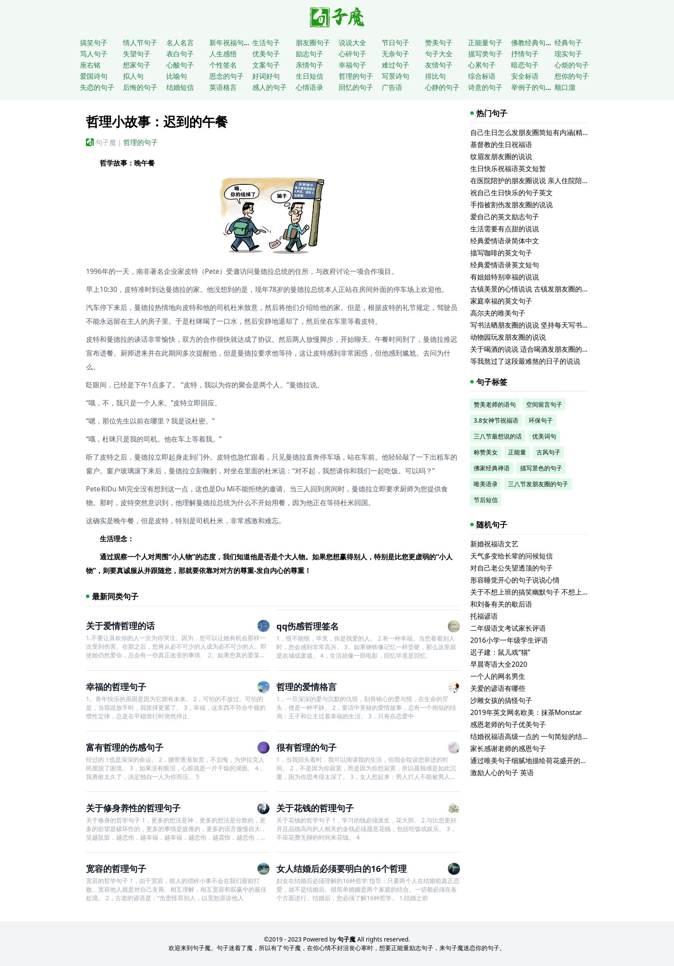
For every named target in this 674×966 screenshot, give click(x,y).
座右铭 (90, 65)
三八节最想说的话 (498, 436)
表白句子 (180, 53)
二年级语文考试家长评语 (508, 628)
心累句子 (482, 65)
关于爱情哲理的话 (120, 626)
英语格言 (223, 87)
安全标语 (525, 76)
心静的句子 (442, 87)
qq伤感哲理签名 (307, 626)
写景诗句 (395, 76)
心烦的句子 (572, 65)
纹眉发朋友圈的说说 (501, 156)
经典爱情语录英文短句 (504, 265)
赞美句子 (439, 42)
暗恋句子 (525, 65)
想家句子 (136, 65)
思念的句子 (226, 76)
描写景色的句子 (541, 468)
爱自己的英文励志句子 (504, 216)
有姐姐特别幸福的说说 (504, 277)
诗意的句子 (485, 87)
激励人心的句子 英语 (502, 772)
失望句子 (136, 53)
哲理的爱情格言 (306, 687)
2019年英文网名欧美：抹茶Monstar (526, 712)
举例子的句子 (531, 87)
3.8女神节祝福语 (496, 420)
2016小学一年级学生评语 (509, 640)
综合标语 (482, 76)
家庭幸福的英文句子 (501, 301)
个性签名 (223, 65)
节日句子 (395, 42)
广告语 (392, 87)
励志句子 (309, 53)
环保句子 (541, 420)
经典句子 (568, 42)
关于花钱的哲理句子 (315, 808)
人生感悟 (223, 53)
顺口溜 (565, 87)
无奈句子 (395, 53)
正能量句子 (485, 42)
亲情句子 (309, 65)
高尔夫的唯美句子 (497, 313)
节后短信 (486, 500)
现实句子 (568, 53)
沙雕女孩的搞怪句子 (501, 700)
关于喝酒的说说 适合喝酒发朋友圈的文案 (533, 349)
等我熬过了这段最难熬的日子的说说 (525, 361)
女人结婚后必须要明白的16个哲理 (341, 868)
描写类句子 (485, 53)
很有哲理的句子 (306, 747)
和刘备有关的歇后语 (501, 604)
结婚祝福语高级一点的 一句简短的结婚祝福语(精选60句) (556, 736)
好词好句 (266, 76)
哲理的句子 (356, 76)
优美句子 (266, 53)
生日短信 (309, 76)
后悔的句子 (140, 87)
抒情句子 (525, 53)
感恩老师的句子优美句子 (508, 724)
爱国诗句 (93, 76)
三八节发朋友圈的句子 (538, 484)
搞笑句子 (93, 42)
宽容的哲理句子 (116, 868)
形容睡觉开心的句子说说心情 (515, 580)
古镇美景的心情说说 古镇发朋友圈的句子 (533, 289)
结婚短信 (180, 87)
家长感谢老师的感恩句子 (508, 748)
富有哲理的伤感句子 (124, 747)
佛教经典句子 (531, 42)
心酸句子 (180, 65)
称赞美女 (486, 452)
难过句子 (395, 65)
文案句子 (266, 65)
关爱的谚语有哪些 (497, 688)
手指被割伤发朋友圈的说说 (511, 204)
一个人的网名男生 (497, 676)
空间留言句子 (544, 404)
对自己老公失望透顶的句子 (511, 568)
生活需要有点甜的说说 (504, 228)
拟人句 (133, 76)
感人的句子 (269, 87)
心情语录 (309, 87)
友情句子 (439, 65)
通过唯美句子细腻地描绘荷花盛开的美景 (532, 760)
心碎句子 (352, 53)
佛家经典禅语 (492, 468)
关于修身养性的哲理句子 (133, 808)
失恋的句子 (97, 87)
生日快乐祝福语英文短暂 (508, 168)
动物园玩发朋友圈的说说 (508, 337)
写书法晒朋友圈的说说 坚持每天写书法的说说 (540, 325)
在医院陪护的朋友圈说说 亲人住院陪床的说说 (540, 180)
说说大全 (352, 42)
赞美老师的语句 (495, 404)
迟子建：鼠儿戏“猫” (500, 652)
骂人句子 (93, 53)
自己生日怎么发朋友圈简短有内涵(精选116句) (540, 132)
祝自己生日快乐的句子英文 (511, 192)
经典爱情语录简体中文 (504, 240)
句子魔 (105, 142)
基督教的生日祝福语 (501, 144)
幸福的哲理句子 (116, 687)
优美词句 (544, 436)
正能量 (517, 452)
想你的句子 (572, 76)
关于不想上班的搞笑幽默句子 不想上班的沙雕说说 (546, 592)
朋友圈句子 (313, 42)
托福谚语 (484, 616)
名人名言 (180, 42)
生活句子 (266, 42)
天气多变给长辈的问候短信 (511, 556)
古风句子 (548, 452)
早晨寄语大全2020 (498, 664)
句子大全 (439, 53)
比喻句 (176, 76)
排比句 (435, 76)
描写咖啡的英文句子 (501, 253)
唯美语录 (486, 484)
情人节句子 (140, 42)
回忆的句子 (356, 87)
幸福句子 (352, 65)
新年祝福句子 (230, 42)
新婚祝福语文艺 (494, 544)
